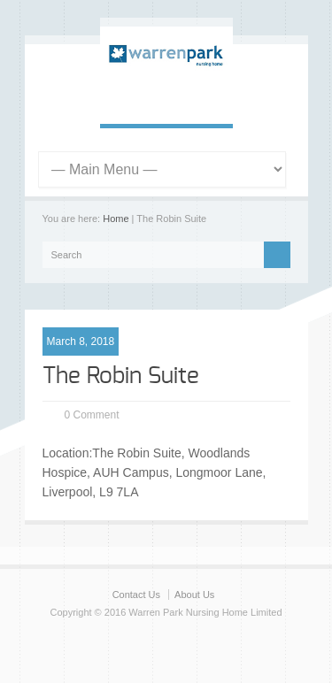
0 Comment (92, 415)
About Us (194, 594)
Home (115, 218)
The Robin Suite (120, 376)
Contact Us (136, 594)
